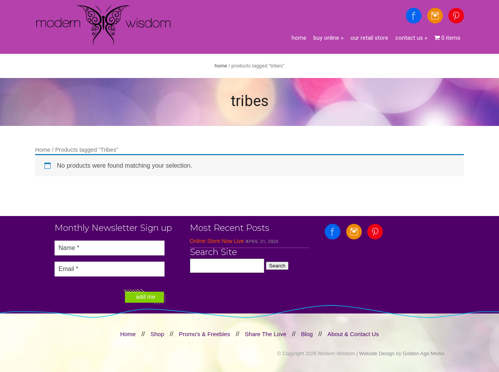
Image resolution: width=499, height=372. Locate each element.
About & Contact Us (353, 334)
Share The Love (265, 334)
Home (299, 37)
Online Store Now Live (217, 241)
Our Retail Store (369, 37)
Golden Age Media (423, 353)
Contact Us (411, 37)
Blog (307, 334)
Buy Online (328, 37)
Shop (157, 334)
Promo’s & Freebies (204, 334)
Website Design (377, 353)
